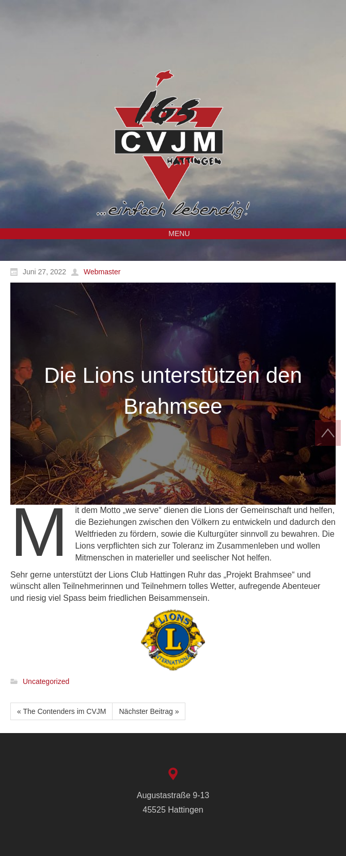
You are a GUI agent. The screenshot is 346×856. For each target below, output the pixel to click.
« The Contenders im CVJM (61, 711)
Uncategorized (46, 682)
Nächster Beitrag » (149, 711)
